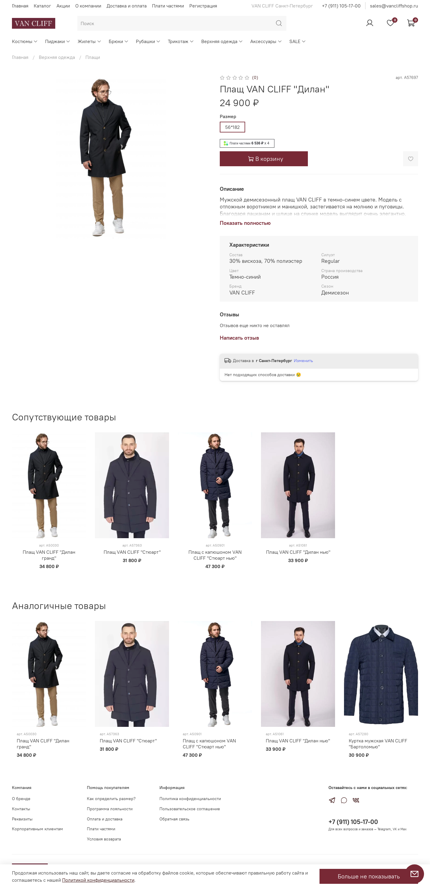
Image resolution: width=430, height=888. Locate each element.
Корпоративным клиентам (37, 828)
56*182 (232, 127)
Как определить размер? (111, 798)
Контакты (21, 808)
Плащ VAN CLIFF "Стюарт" (132, 552)
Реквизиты (22, 819)
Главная (20, 6)
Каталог (42, 6)
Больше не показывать (369, 876)
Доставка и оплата (127, 6)
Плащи (92, 57)
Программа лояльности (110, 808)
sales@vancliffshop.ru (394, 6)
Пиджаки (57, 41)
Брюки (119, 41)
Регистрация (203, 6)
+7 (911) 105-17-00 (341, 6)
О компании (88, 6)
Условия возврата (104, 839)
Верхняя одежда (222, 41)
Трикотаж (181, 41)
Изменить (303, 360)
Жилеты (89, 41)
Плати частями (168, 6)
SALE (297, 41)
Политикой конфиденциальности (98, 880)
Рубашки (148, 41)
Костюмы (25, 41)
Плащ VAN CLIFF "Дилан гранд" (49, 555)
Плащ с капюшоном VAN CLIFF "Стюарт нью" (215, 555)
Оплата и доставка (104, 819)
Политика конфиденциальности (190, 798)
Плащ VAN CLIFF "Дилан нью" (298, 552)
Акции (63, 6)
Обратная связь (174, 819)
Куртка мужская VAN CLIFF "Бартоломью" (378, 744)
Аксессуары (266, 41)
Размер (228, 116)
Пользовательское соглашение (189, 808)
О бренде (21, 798)
